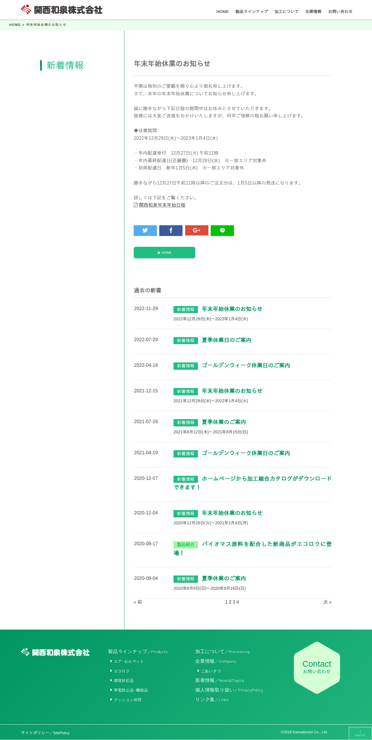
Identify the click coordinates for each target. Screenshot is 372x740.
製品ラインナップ (138, 651)
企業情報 (215, 661)
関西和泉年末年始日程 (162, 205)
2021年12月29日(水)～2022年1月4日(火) (211, 401)
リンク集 (212, 699)
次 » (327, 602)
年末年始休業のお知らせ (232, 309)
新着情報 (219, 680)
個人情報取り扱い (229, 690)
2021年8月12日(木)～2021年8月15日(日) (211, 432)
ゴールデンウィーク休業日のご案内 (246, 366)
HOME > (17, 24)
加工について (222, 651)
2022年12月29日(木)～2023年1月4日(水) (211, 319)
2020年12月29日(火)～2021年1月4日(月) (211, 523)
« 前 (138, 602)
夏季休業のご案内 (224, 422)
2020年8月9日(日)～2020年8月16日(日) (210, 588)
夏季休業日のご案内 (226, 340)
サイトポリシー (45, 732)
